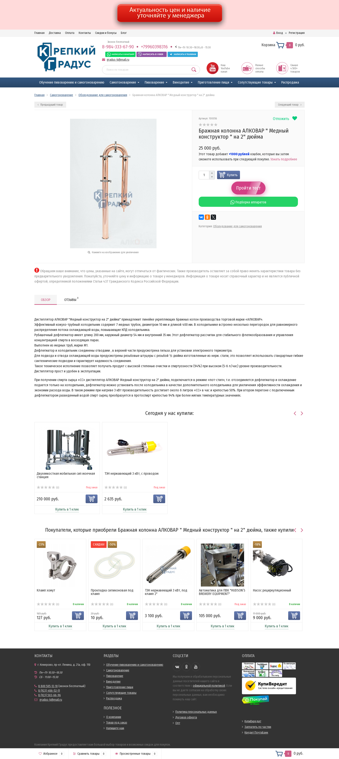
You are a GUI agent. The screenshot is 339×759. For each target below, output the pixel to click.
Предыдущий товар (50, 104)
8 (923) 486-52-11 (49, 691)
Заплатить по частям (258, 727)
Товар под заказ (116, 722)
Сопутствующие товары (255, 82)
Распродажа (290, 82)
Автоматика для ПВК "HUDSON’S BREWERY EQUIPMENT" (222, 592)
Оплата (69, 33)
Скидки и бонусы (106, 33)
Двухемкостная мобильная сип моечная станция (66, 475)
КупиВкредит (253, 721)
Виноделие (181, 82)
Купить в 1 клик (67, 509)
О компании (113, 717)
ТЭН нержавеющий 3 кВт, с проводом (131, 473)
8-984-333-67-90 (118, 47)
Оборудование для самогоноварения (237, 226)
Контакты (85, 33)
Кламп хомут (46, 590)
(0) (48, 487)
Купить (232, 175)
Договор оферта (186, 717)
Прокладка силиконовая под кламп (112, 592)
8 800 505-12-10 (48, 686)
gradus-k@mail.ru (118, 60)
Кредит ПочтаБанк (256, 732)
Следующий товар (289, 104)
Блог (124, 33)
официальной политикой (209, 686)
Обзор (45, 300)
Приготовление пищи (213, 82)
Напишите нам (115, 728)
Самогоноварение (123, 82)
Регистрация (297, 33)
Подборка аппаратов (248, 202)
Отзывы (71, 299)
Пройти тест (248, 188)
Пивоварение (154, 82)
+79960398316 (154, 47)
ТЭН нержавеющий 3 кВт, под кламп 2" (166, 592)
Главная (39, 33)
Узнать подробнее (283, 159)
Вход (278, 33)
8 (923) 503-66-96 (49, 695)
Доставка (55, 33)
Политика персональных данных (196, 712)
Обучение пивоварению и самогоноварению (71, 82)
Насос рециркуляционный (272, 590)
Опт (177, 723)
